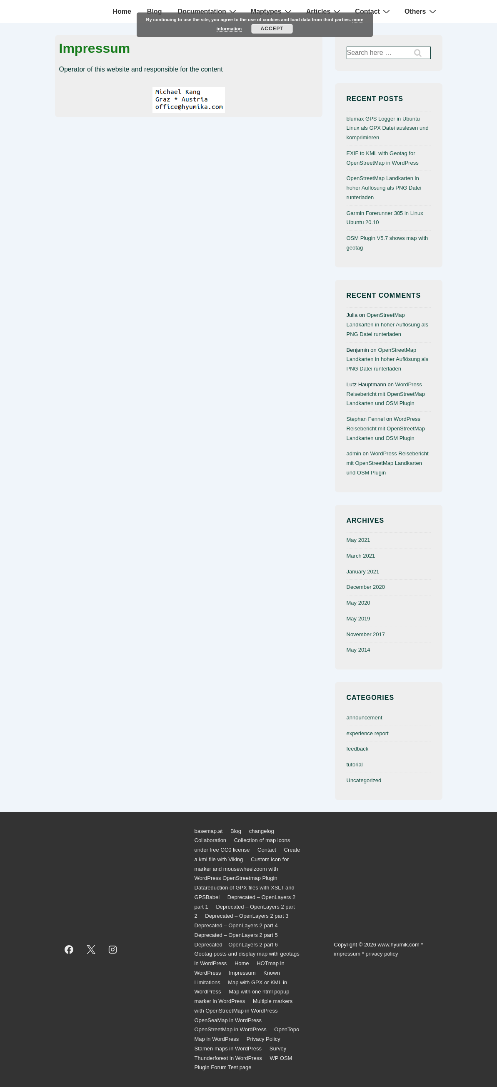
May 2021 (358, 540)
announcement (364, 717)
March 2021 (361, 556)
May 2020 (358, 603)
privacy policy (381, 954)
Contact (373, 11)
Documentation (207, 11)
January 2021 (363, 571)
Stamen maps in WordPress (228, 1048)
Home (121, 11)
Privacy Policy (263, 1039)
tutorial (355, 764)
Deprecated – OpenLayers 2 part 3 (246, 916)
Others (421, 11)
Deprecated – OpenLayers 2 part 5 (236, 935)
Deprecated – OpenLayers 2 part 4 (236, 925)
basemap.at (209, 831)
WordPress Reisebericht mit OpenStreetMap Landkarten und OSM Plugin (386, 394)
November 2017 (366, 634)
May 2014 (358, 650)
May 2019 (358, 618)
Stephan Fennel (366, 419)
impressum (347, 954)
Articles (324, 11)
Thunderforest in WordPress (228, 1058)
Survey (278, 1048)
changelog (261, 831)
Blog (154, 11)
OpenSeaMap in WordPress (228, 1020)
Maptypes (272, 11)
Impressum (242, 973)
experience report (368, 733)
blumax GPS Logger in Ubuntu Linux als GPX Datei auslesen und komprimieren (388, 128)
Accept (272, 29)
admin (354, 453)
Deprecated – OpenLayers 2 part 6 (236, 944)
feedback (358, 749)
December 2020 (366, 587)
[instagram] (113, 949)
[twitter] (91, 949)
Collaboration (211, 840)
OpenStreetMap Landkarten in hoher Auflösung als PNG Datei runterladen (384, 187)
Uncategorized (364, 780)
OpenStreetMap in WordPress (231, 1029)
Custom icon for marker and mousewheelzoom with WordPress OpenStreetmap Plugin (242, 869)
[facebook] (69, 949)
